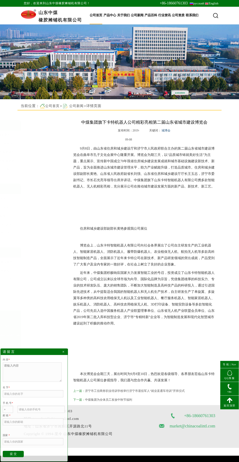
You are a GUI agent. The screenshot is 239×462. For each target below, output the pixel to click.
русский (198, 3)
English (213, 3)
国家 (6, 435)
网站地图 (31, 426)
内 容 (6, 359)
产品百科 (151, 15)
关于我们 (123, 15)
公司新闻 (137, 15)
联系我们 (192, 15)
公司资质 (178, 15)
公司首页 (96, 15)
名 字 (6, 387)
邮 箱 (6, 415)
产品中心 (110, 15)
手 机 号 (8, 403)
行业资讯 (164, 15)
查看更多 (31, 176)
